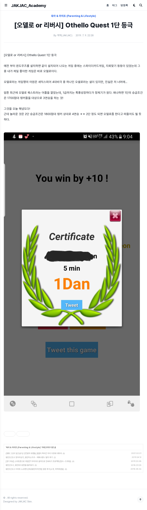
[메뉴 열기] (5, 5)
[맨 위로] (140, 499)
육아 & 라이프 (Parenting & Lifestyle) (73, 16)
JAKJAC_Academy (28, 5)
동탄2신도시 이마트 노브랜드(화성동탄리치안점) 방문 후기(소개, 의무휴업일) (35, 469)
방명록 (124, 5)
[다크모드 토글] (134, 5)
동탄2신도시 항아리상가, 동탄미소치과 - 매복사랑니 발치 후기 (29, 457)
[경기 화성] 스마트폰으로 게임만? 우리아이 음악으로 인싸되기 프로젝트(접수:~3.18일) (38, 461)
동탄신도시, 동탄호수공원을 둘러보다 (20, 465)
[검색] (141, 5)
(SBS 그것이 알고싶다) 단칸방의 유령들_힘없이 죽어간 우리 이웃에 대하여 (34, 453)
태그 (114, 5)
